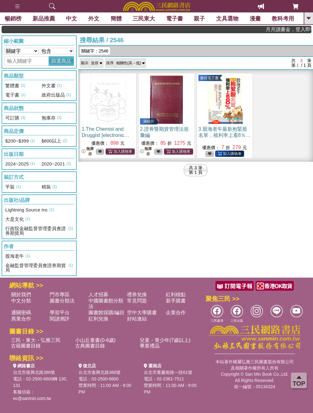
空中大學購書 (142, 312)
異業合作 (21, 318)
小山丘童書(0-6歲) (95, 340)
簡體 (116, 19)
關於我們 (21, 294)
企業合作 (176, 312)
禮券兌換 (137, 294)
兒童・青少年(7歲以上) (165, 340)
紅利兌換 (98, 318)
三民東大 (144, 19)
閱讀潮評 (60, 318)
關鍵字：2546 (94, 50)
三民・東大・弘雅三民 (36, 340)
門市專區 (60, 294)
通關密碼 (21, 312)
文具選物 (227, 19)
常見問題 (137, 300)
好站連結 (137, 318)
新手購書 (176, 300)
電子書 (174, 19)
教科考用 (283, 19)
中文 (71, 19)
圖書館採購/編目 (106, 312)
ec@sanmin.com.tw (32, 398)
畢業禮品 (150, 345)
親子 (199, 19)
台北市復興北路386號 (34, 372)
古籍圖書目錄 (26, 345)
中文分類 (21, 300)
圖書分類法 (62, 300)
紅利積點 (176, 294)
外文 (93, 19)
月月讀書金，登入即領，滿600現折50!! (292, 29)
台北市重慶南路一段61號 (168, 372)
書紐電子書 (209, 78)
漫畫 (255, 19)
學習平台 (60, 312)
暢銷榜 (13, 19)
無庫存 (88, 151)
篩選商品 (61, 61)
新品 (44, 19)
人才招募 (98, 294)
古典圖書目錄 (90, 345)
